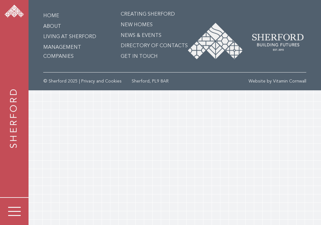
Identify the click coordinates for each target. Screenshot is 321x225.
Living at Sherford (69, 36)
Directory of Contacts (154, 45)
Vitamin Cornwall (289, 81)
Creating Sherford (148, 14)
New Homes (137, 25)
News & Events (141, 35)
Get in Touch (139, 56)
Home (51, 15)
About (52, 26)
